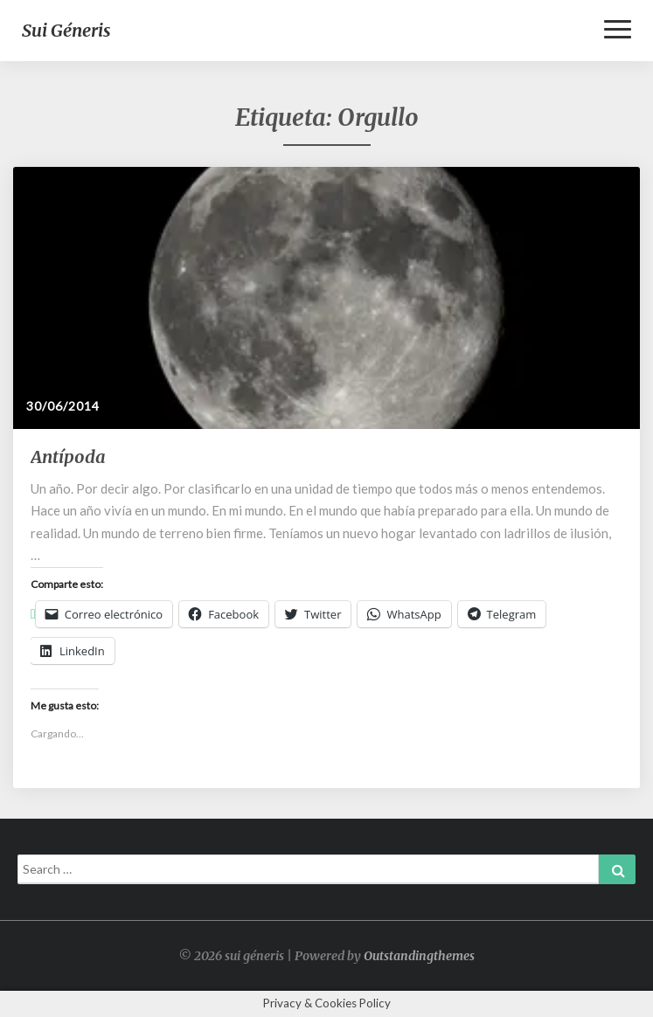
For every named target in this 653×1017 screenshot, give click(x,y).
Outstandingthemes (419, 956)
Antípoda (68, 456)
